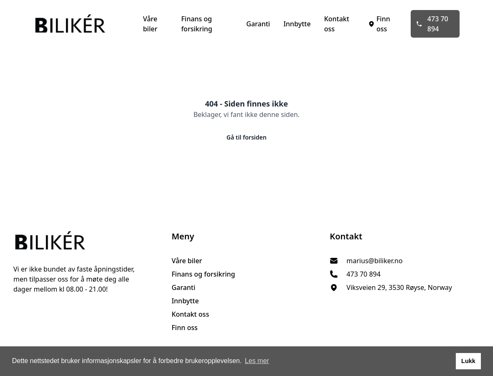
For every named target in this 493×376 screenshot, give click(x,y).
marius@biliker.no (374, 260)
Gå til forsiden (246, 137)
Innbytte (296, 23)
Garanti (258, 23)
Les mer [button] (257, 360)
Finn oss (379, 23)
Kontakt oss (336, 23)
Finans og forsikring (196, 23)
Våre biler (150, 23)
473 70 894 (432, 23)
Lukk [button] (468, 361)
